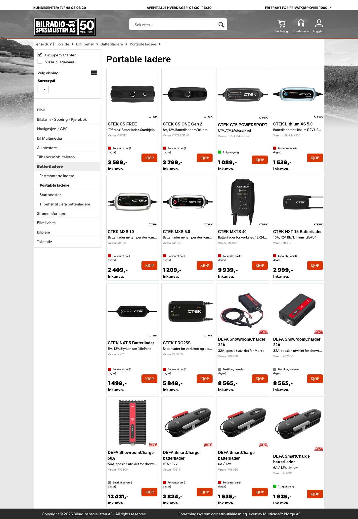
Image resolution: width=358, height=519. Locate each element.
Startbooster (50, 194)
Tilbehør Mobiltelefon (56, 156)
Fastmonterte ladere (57, 175)
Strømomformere (51, 213)
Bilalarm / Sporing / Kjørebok (62, 119)
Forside (62, 43)
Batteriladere (112, 43)
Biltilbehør (85, 43)
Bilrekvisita (46, 222)
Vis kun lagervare (60, 61)
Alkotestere (47, 147)
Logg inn (318, 31)
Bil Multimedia (49, 138)
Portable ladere (143, 43)
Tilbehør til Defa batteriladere (65, 203)
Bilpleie (43, 232)
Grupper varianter (60, 54)
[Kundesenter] (301, 23)
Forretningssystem (194, 513)
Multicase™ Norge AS (282, 513)
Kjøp (149, 158)
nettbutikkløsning (231, 513)
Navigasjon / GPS (52, 128)
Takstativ (44, 241)
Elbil (41, 109)
